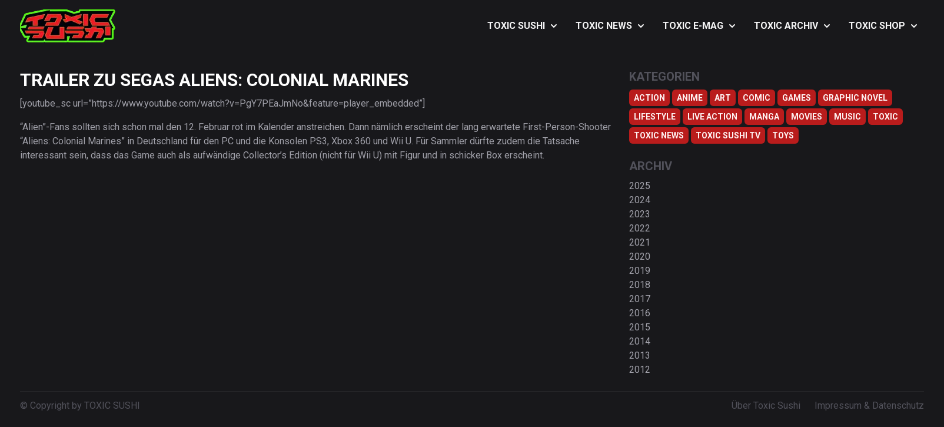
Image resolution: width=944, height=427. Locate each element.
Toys (783, 135)
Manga (764, 116)
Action (649, 97)
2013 (639, 355)
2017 (639, 298)
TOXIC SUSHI (522, 25)
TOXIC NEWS (610, 25)
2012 (639, 369)
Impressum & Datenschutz (869, 405)
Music (847, 116)
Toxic (885, 116)
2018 (639, 284)
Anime (690, 97)
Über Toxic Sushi (766, 405)
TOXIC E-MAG (699, 25)
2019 (639, 270)
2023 (639, 214)
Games (796, 97)
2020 (639, 256)
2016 (639, 313)
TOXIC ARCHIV (792, 25)
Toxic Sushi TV (728, 135)
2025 (639, 185)
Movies (806, 116)
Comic (756, 97)
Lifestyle (655, 116)
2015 (639, 327)
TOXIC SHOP (883, 25)
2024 (639, 200)
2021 (639, 242)
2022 (639, 228)
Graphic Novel (855, 97)
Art (722, 97)
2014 (639, 341)
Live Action (712, 116)
